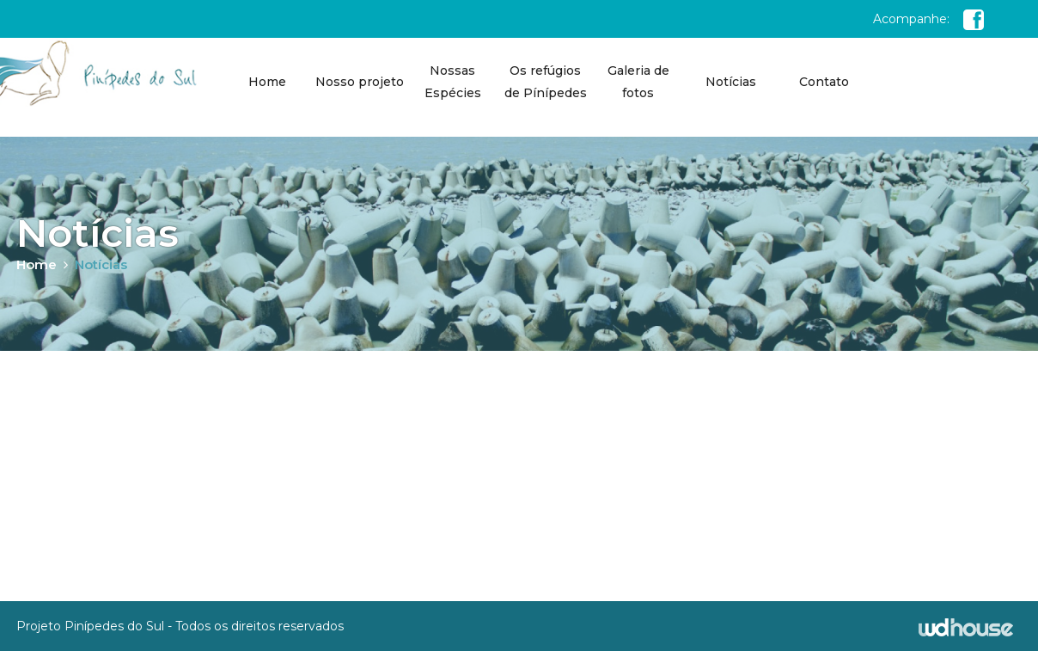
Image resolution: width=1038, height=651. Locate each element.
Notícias (730, 81)
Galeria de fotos (638, 82)
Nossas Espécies (452, 82)
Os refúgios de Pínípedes (545, 82)
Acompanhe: (928, 19)
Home (267, 81)
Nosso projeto (359, 81)
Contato (824, 81)
